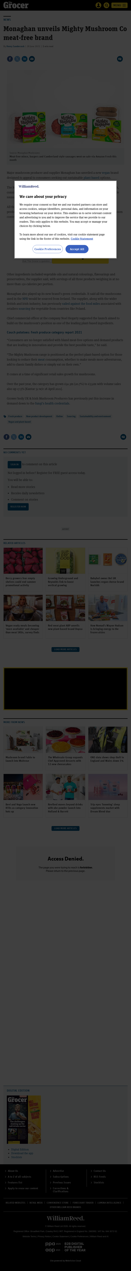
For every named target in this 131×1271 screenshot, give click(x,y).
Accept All (77, 249)
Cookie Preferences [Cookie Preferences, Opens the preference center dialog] (47, 249)
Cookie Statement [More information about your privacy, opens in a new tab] (82, 238)
